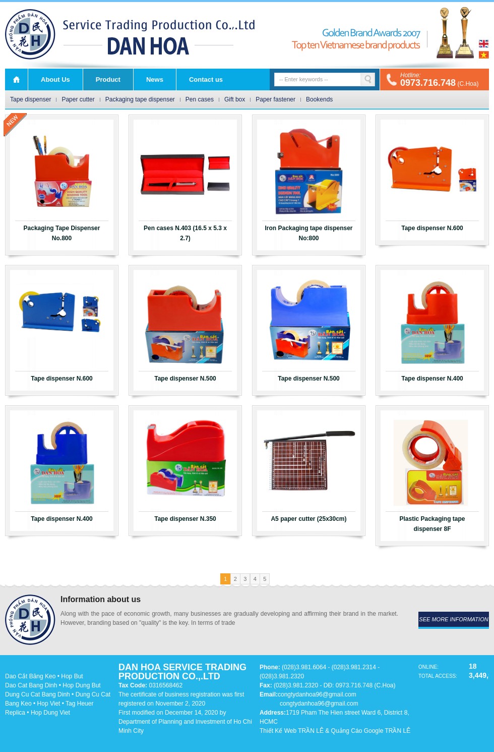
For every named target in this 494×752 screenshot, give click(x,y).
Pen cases (200, 99)
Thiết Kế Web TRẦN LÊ (292, 730)
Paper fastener (275, 99)
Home (16, 79)
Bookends (319, 99)
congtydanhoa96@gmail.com (317, 694)
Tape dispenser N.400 (432, 378)
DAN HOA (30, 34)
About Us (55, 79)
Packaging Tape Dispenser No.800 (62, 233)
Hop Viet (48, 703)
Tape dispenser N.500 (185, 378)
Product (108, 79)
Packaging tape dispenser (140, 99)
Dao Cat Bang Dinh (31, 685)
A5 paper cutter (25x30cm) (308, 518)
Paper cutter (77, 99)
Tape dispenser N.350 (185, 518)
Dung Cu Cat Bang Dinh (37, 694)
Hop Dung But (81, 685)
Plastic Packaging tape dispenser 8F (432, 523)
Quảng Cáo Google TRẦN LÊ (371, 730)
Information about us (100, 599)
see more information (453, 619)
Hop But (72, 676)
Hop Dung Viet (50, 712)
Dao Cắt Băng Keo (30, 676)
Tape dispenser (30, 99)
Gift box (234, 99)
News (154, 79)
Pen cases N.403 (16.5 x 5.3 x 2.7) (185, 233)
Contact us (206, 79)
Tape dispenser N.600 (432, 228)
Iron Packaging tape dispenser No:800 (308, 233)
